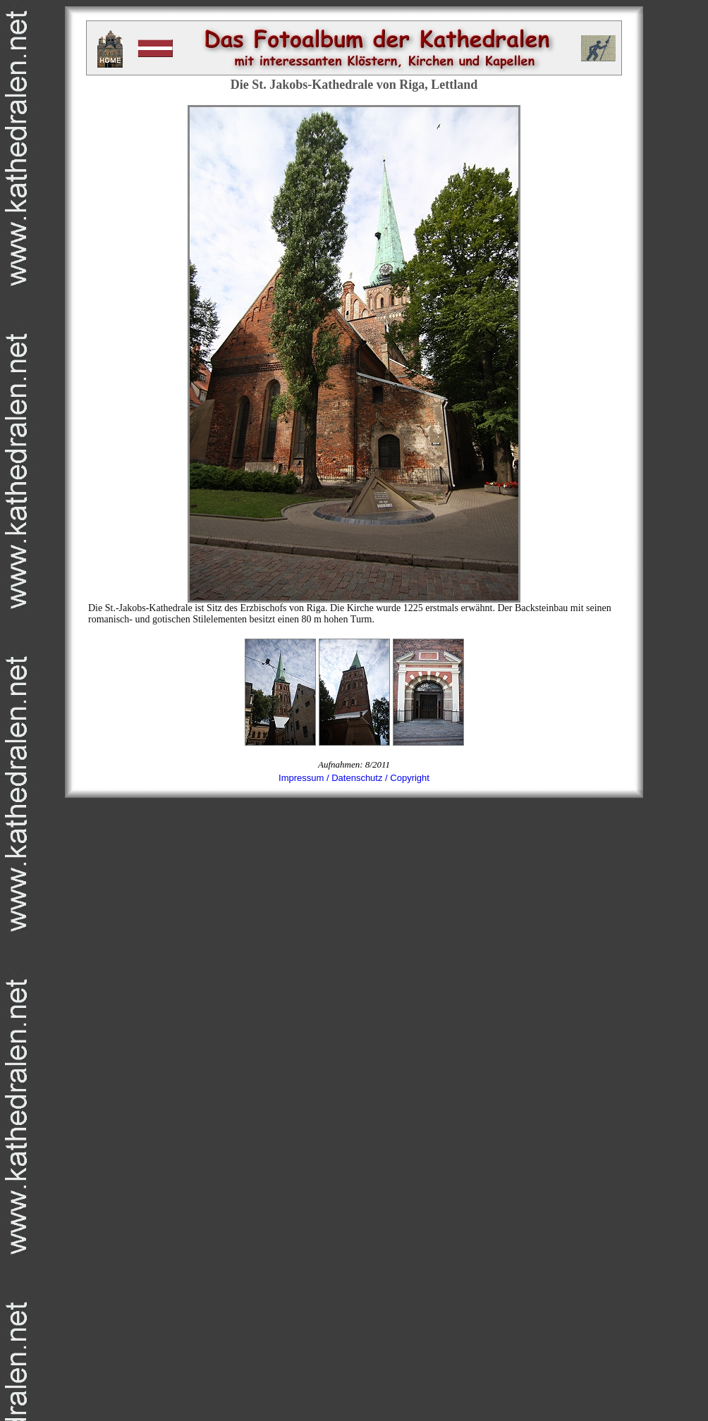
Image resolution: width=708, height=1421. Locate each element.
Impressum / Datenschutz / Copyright (354, 778)
